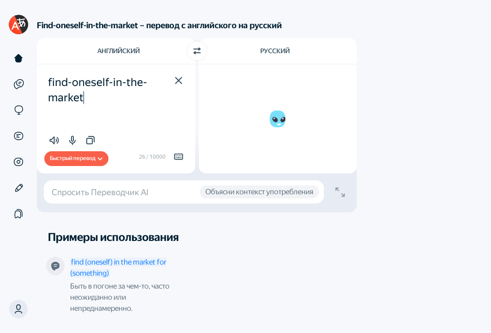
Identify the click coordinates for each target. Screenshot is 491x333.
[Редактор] (18, 188)
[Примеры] (18, 84)
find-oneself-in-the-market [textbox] (97, 90)
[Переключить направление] (197, 51)
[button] (18, 309)
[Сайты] (18, 110)
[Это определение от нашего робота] (55, 266)
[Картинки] (18, 162)
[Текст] (18, 58)
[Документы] (18, 136)
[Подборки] (18, 213)
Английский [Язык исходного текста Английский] (118, 51)
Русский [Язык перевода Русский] (275, 51)
